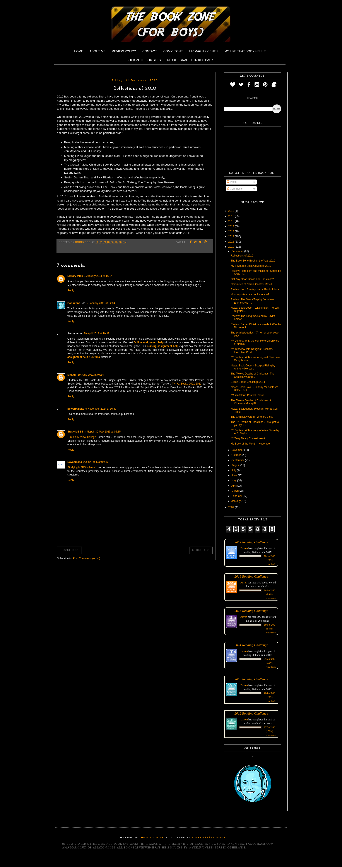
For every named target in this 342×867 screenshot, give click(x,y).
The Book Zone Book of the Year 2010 (253, 260)
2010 (231, 246)
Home (78, 51)
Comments (235, 188)
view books (271, 564)
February (237, 496)
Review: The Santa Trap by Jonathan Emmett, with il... (252, 301)
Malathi (71, 374)
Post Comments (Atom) (86, 558)
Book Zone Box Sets (144, 60)
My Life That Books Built (245, 51)
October (236, 455)
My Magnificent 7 (203, 51)
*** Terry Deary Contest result (248, 438)
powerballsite (75, 408)
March (235, 490)
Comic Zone (173, 51)
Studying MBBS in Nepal (82, 467)
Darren (244, 548)
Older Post (201, 550)
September (238, 460)
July (234, 470)
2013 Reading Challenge (251, 679)
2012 (231, 236)
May (234, 480)
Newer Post (69, 550)
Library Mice (75, 275)
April (234, 485)
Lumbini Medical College (82, 437)
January (236, 501)
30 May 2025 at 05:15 (108, 431)
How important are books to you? (250, 294)
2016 (231, 216)
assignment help (153, 342)
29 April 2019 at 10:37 (96, 333)
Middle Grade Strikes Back (190, 60)
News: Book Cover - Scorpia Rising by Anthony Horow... (253, 367)
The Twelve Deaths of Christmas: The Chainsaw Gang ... (252, 375)
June (234, 475)
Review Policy (124, 51)
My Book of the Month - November (251, 443)
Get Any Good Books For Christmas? (252, 279)
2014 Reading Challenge (251, 645)
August (235, 465)
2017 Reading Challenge (251, 542)
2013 (231, 231)
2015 (231, 221)
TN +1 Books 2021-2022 (187, 383)
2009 (231, 507)
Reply (70, 290)
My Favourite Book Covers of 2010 (251, 265)
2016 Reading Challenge (251, 576)
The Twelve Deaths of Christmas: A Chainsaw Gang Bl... (251, 402)
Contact (149, 51)
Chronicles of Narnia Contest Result (251, 284)
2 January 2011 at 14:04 (101, 303)
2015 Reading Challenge (251, 610)
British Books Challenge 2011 (248, 381)
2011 (231, 241)
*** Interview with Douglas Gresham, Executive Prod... (252, 350)
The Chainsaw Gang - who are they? (252, 416)
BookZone (73, 303)
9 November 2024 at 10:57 (101, 408)
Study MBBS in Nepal (80, 431)
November (237, 449)
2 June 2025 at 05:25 (95, 461)
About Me (98, 51)
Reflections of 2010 (242, 255)
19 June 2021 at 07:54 (91, 374)
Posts (231, 181)
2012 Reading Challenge (251, 713)
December (237, 251)
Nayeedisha (74, 461)
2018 (231, 210)
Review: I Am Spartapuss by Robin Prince (255, 289)
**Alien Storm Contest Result (247, 395)
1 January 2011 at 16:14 (98, 275)
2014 (231, 226)
